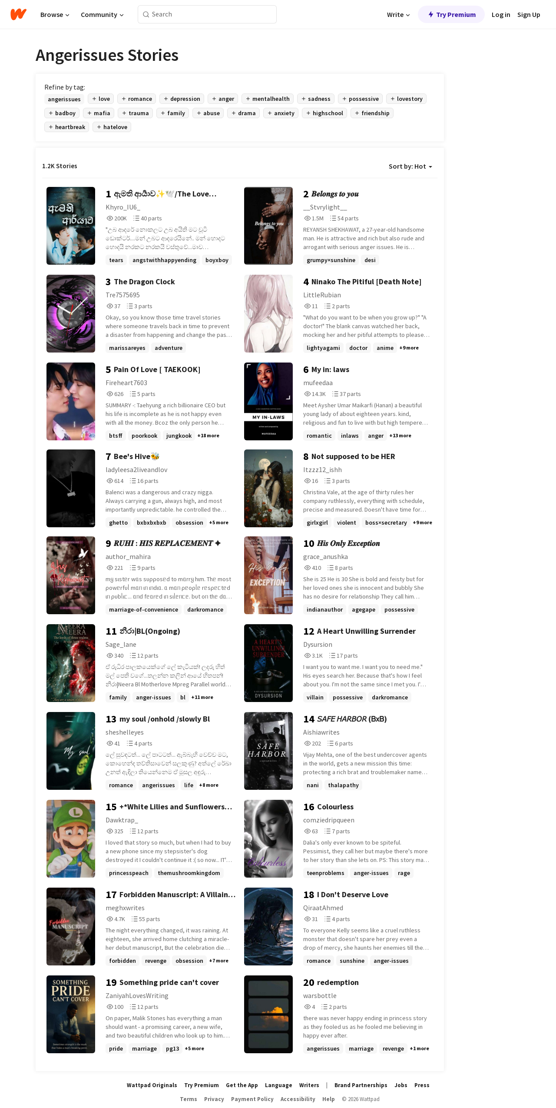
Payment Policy (252, 1099)
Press (422, 1085)
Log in (501, 14)
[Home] (18, 14)
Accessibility (298, 1099)
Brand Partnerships (360, 1085)
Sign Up (528, 14)
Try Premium (451, 14)
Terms (188, 1099)
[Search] (146, 14)
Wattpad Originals (152, 1085)
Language (278, 1085)
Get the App (242, 1085)
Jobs (400, 1085)
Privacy (214, 1099)
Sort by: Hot (410, 166)
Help (328, 1099)
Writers (309, 1085)
